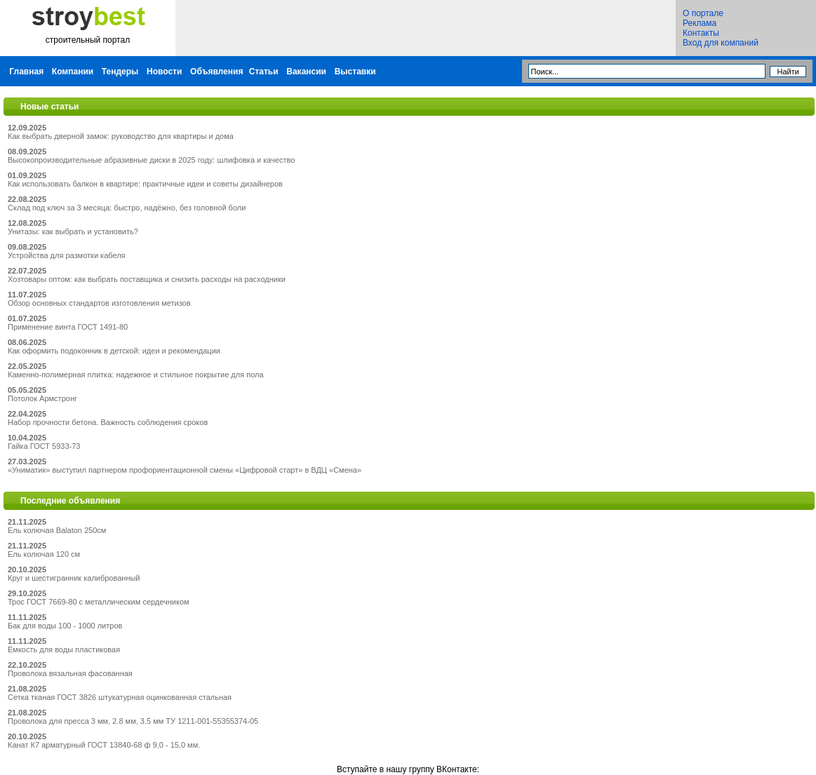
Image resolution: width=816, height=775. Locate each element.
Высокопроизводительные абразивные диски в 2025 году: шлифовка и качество (151, 160)
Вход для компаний (720, 43)
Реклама (699, 23)
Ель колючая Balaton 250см (57, 530)
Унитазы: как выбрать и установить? (73, 231)
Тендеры (120, 71)
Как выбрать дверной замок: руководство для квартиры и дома (121, 136)
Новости (164, 71)
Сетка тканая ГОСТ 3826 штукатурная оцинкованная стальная (120, 697)
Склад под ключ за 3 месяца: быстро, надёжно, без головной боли (127, 207)
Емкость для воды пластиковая (64, 649)
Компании (72, 71)
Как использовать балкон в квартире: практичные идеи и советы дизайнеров (145, 184)
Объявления (216, 71)
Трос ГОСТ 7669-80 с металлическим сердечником (98, 602)
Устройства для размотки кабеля (67, 255)
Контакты (701, 33)
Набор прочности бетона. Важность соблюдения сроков (108, 422)
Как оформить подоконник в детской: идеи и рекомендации (114, 350)
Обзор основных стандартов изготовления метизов (99, 303)
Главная (26, 71)
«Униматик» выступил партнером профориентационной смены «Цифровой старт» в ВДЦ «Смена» (184, 470)
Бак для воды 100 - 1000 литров (65, 625)
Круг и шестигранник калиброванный (74, 578)
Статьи (264, 71)
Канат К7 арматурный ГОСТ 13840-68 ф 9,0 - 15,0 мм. (104, 745)
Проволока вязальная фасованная (70, 673)
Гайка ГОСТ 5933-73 (44, 446)
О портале (703, 13)
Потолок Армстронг (42, 398)
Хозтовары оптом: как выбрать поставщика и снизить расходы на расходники (147, 279)
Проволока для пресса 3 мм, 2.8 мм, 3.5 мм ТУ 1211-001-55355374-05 (133, 721)
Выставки (355, 71)
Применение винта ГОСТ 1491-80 (68, 327)
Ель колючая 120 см (44, 554)
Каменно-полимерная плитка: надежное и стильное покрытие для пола (136, 374)
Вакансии (306, 71)
